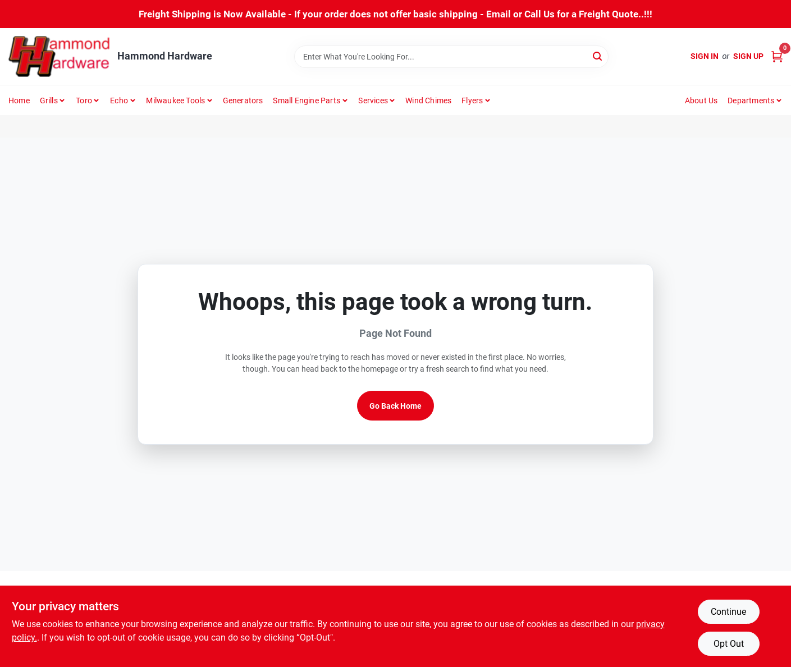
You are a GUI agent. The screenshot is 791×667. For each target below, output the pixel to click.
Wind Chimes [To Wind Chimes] (428, 100)
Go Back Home (395, 405)
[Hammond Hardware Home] (58, 56)
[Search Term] (451, 56)
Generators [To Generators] (243, 100)
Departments (751, 100)
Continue (728, 611)
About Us (701, 100)
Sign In (705, 56)
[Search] (598, 56)
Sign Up (748, 56)
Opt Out (729, 643)
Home (19, 100)
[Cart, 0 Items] (777, 56)
